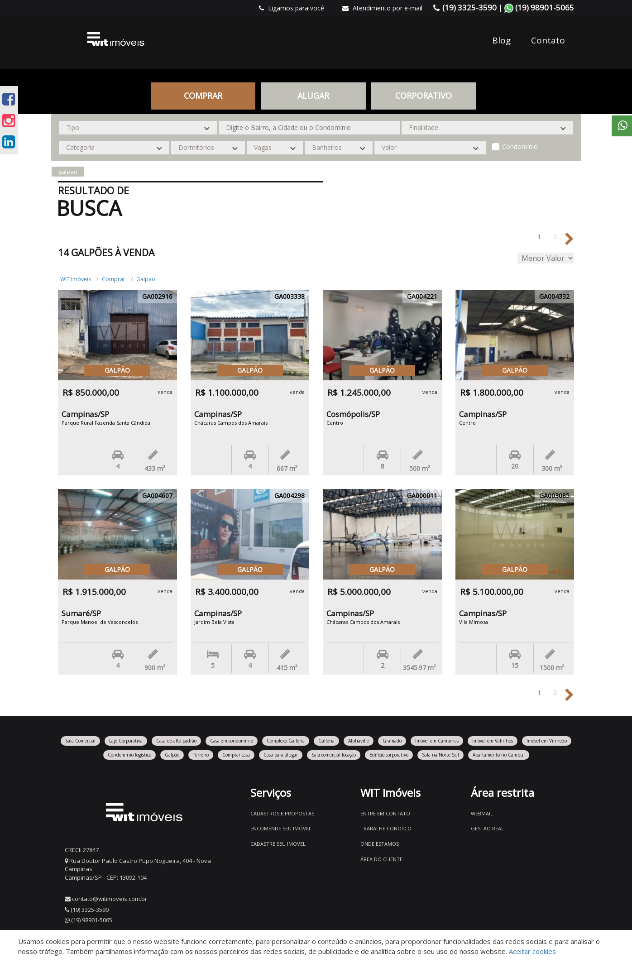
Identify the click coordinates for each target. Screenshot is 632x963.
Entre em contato (385, 813)
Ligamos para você (291, 8)
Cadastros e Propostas (282, 813)
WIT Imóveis (75, 279)
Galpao (145, 279)
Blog (501, 40)
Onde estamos (379, 843)
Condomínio (520, 146)
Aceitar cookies (532, 951)
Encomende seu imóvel (280, 828)
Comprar (203, 95)
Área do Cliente (381, 859)
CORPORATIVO (423, 95)
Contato (548, 40)
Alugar (313, 95)
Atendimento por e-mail (382, 8)
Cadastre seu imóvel (278, 843)
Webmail (482, 813)
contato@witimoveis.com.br (109, 899)
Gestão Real (487, 828)
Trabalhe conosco (386, 828)
